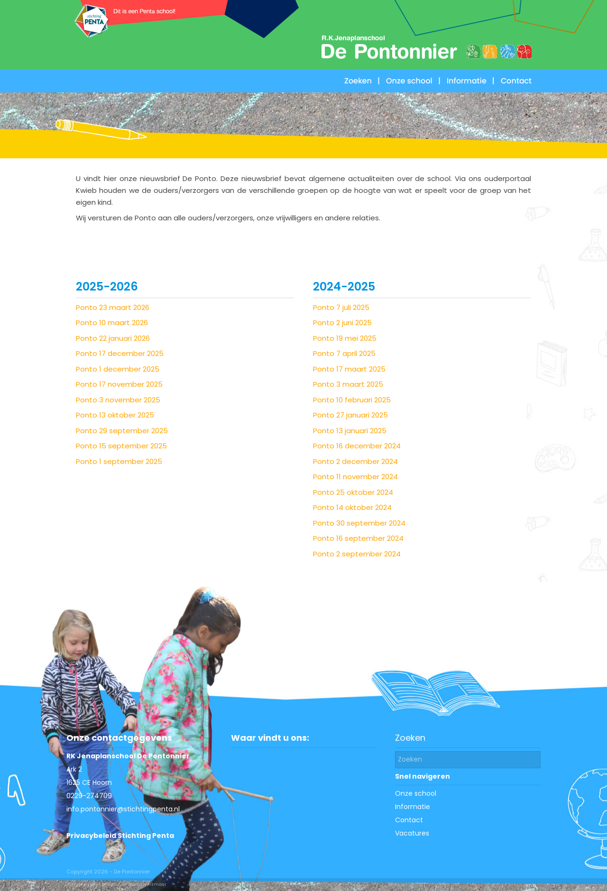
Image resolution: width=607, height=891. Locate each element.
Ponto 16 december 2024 (357, 446)
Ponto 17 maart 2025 (349, 369)
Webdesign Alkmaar (143, 884)
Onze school (415, 793)
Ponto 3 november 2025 (118, 400)
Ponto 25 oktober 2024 (353, 492)
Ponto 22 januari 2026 (113, 338)
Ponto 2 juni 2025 (342, 322)
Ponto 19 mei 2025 (345, 338)
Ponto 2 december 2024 (355, 461)
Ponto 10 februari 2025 (352, 400)
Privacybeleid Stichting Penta (120, 835)
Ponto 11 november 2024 (355, 477)
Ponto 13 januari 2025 (349, 431)
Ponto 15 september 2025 (121, 446)
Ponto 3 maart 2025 (348, 384)
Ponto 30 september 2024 (359, 523)
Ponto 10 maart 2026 (112, 322)
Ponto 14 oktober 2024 (352, 507)
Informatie (412, 806)
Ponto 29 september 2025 (122, 431)
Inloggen (76, 884)
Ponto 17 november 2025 (119, 384)
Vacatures (412, 833)
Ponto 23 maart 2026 (112, 307)
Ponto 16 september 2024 (358, 538)
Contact (409, 820)
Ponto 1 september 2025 (119, 461)
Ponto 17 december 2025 (120, 353)
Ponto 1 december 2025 (117, 369)
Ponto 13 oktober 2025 (115, 415)
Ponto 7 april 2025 (344, 353)
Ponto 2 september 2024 (357, 554)
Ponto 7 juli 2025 (341, 307)
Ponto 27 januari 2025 (350, 415)
